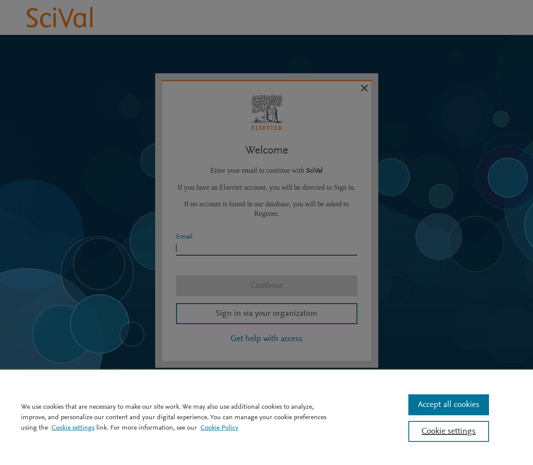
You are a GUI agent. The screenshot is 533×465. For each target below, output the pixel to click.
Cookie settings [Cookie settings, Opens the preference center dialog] (448, 431)
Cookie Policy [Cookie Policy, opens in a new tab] (219, 427)
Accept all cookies (448, 404)
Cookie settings (73, 427)
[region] (266, 417)
